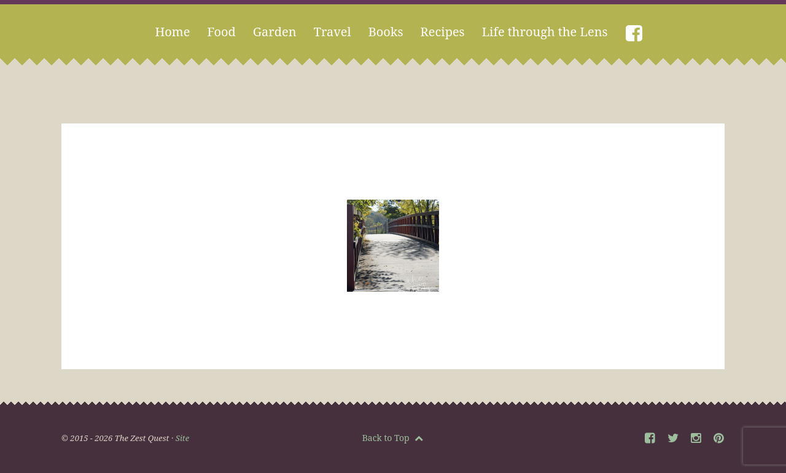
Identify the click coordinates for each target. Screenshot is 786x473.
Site (182, 438)
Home (172, 31)
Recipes (443, 31)
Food (221, 31)
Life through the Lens (545, 31)
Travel (332, 31)
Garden (275, 31)
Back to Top (393, 438)
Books (385, 31)
